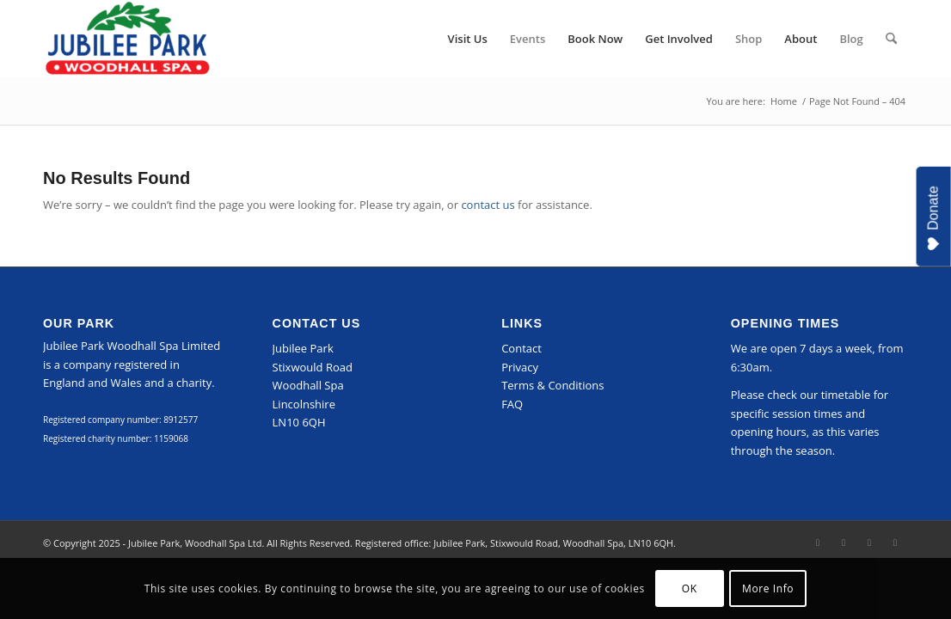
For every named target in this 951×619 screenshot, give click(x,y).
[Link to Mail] (895, 542)
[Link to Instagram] (843, 542)
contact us (487, 204)
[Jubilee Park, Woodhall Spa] (127, 38)
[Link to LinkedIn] (869, 542)
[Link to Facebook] (818, 542)
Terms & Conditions (552, 385)
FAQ (512, 404)
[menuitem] (468, 38)
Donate (933, 218)
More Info (768, 588)
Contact (521, 348)
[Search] (891, 38)
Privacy (519, 367)
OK (689, 588)
